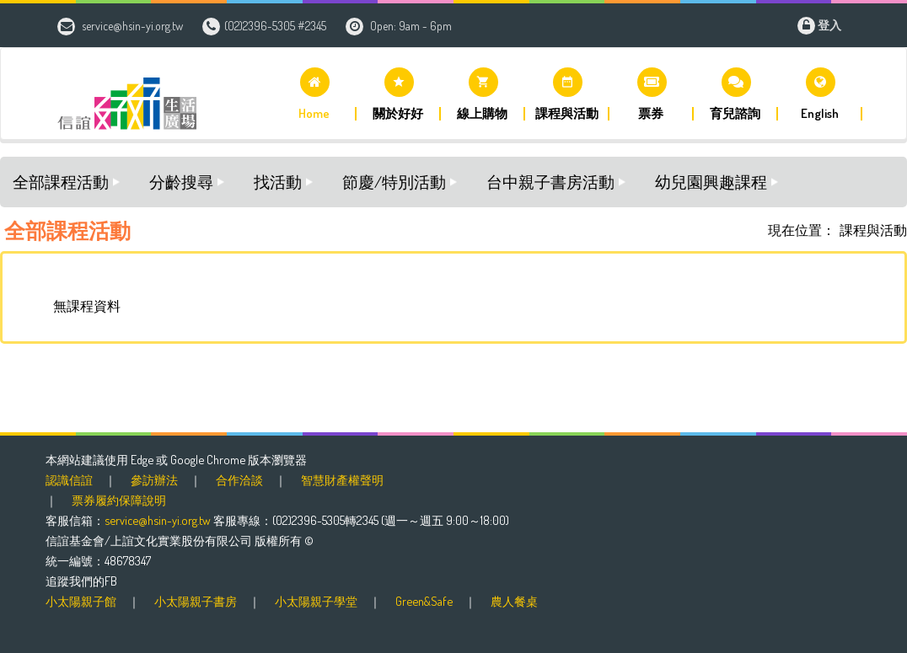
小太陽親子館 (81, 600)
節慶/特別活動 (394, 181)
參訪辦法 (154, 479)
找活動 (278, 181)
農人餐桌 (514, 600)
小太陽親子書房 (195, 600)
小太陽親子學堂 (316, 600)
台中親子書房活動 (550, 181)
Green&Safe (424, 600)
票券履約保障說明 (119, 499)
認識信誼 (69, 479)
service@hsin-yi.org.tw (132, 26)
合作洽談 (239, 479)
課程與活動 (873, 230)
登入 (829, 25)
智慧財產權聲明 (342, 479)
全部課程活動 (61, 181)
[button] (314, 94)
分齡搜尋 (181, 181)
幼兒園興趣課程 (711, 181)
